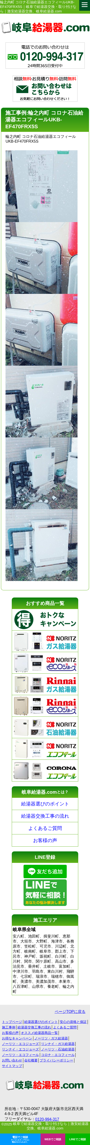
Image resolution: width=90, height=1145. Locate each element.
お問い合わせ (12, 1060)
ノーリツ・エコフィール (20, 1055)
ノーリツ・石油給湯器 (58, 1049)
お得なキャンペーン (17, 1038)
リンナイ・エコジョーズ (20, 1049)
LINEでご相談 (77, 1139)
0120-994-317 (47, 1119)
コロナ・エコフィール (58, 1055)
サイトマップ (12, 1066)
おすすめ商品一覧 (45, 603)
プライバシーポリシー (56, 1060)
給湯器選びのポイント (45, 803)
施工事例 (8, 1027)
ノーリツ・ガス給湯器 (51, 1038)
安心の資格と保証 (73, 1022)
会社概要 (31, 1060)
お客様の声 (45, 840)
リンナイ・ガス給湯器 (58, 1044)
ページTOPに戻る (70, 1012)
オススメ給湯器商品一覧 (39, 1033)
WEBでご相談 (52, 1139)
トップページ (12, 1022)
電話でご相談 (20, 1139)
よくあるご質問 (45, 828)
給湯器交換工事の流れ (45, 816)
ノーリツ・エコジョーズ (20, 1044)
